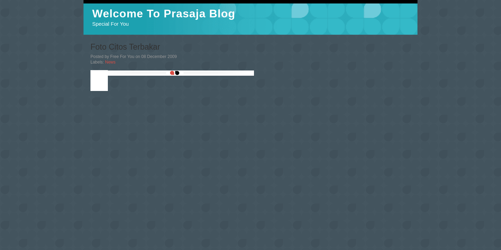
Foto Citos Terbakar (125, 46)
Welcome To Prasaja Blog (163, 13)
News (110, 62)
